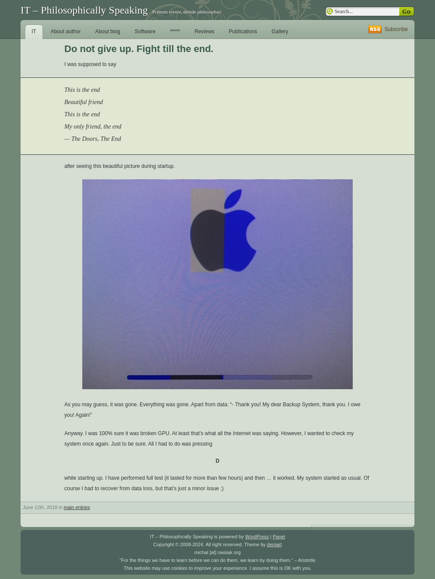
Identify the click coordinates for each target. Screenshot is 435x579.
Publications (243, 31)
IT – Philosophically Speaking (84, 10)
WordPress (257, 536)
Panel (279, 536)
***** (175, 31)
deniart (274, 544)
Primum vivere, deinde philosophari (186, 11)
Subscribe (396, 29)
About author (66, 31)
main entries (77, 507)
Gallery (280, 31)
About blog (107, 31)
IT (34, 31)
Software (145, 31)
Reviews (204, 31)
